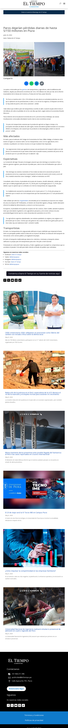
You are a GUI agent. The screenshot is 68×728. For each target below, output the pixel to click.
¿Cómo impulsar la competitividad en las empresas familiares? (30, 571)
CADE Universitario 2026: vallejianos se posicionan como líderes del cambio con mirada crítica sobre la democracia (32, 333)
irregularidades (23, 200)
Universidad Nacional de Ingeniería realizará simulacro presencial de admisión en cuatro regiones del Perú (32, 630)
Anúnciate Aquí (16, 688)
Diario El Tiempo (16, 254)
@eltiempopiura (14, 257)
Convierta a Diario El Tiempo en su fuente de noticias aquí (34, 273)
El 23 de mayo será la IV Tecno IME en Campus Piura (26, 512)
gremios (24, 89)
